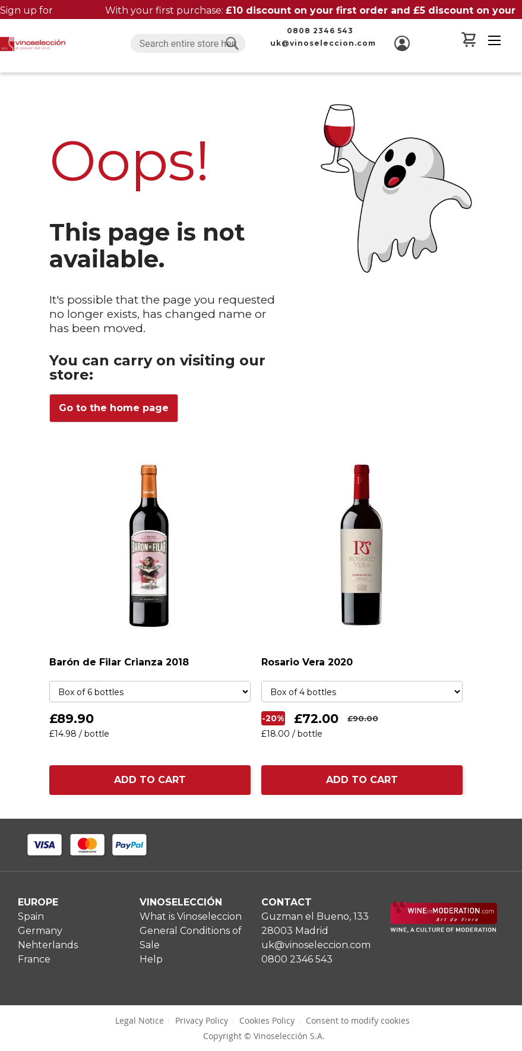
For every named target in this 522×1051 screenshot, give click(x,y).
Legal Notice (139, 1020)
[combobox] (188, 43)
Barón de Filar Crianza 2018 (119, 662)
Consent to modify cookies (358, 1020)
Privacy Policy (201, 1020)
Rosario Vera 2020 (307, 662)
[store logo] (32, 44)
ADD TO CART (150, 779)
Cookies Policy (267, 1020)
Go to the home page (114, 408)
